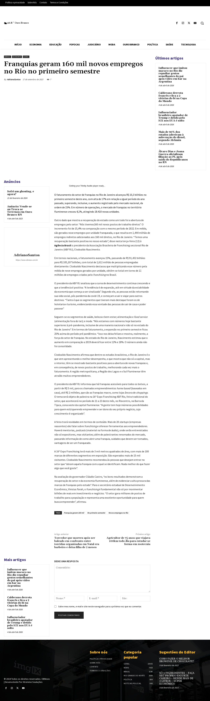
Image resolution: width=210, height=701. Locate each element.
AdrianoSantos (14, 79)
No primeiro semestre (96, 513)
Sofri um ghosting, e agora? (20, 193)
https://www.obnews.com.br (27, 260)
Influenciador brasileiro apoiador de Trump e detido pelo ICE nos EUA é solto (20, 623)
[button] (202, 23)
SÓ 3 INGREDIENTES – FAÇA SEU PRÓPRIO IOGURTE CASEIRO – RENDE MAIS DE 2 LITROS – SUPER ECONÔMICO (176, 678)
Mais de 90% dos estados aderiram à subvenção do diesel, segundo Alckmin (171, 136)
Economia (17, 57)
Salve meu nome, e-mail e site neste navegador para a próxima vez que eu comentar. (100, 606)
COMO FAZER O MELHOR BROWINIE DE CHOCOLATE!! (176, 660)
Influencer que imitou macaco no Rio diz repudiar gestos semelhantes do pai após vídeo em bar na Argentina (20, 577)
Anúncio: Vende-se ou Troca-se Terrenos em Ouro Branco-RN (19, 210)
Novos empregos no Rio (118, 513)
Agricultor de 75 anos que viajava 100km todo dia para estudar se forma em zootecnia (128, 541)
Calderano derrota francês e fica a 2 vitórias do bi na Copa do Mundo (19, 601)
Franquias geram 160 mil (74, 513)
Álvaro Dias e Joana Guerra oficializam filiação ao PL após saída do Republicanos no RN (173, 157)
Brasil (7, 57)
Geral (26, 57)
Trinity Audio (86, 186)
